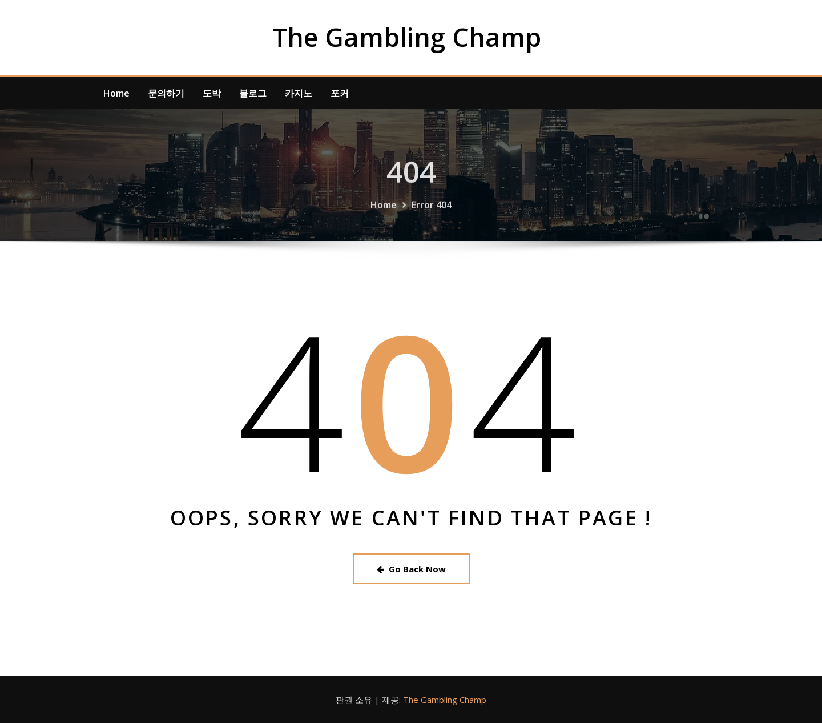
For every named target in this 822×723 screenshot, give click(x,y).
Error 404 (432, 212)
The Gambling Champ (406, 36)
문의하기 (166, 93)
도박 (212, 93)
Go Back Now (411, 569)
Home (116, 93)
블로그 (253, 93)
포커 (340, 93)
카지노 (298, 93)
